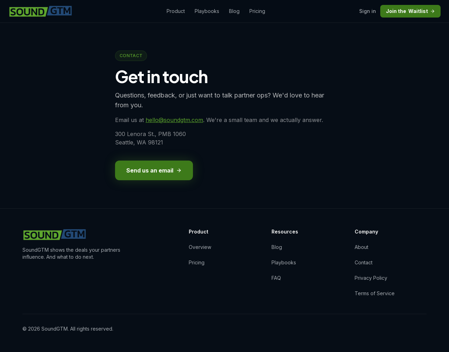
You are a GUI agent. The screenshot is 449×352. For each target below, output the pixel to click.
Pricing (257, 11)
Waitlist (410, 11)
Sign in (367, 11)
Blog (234, 11)
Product (176, 11)
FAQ (276, 278)
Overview (200, 247)
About (361, 247)
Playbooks (207, 11)
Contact (364, 262)
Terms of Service (375, 293)
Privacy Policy (371, 278)
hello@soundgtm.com (174, 119)
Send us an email (154, 170)
